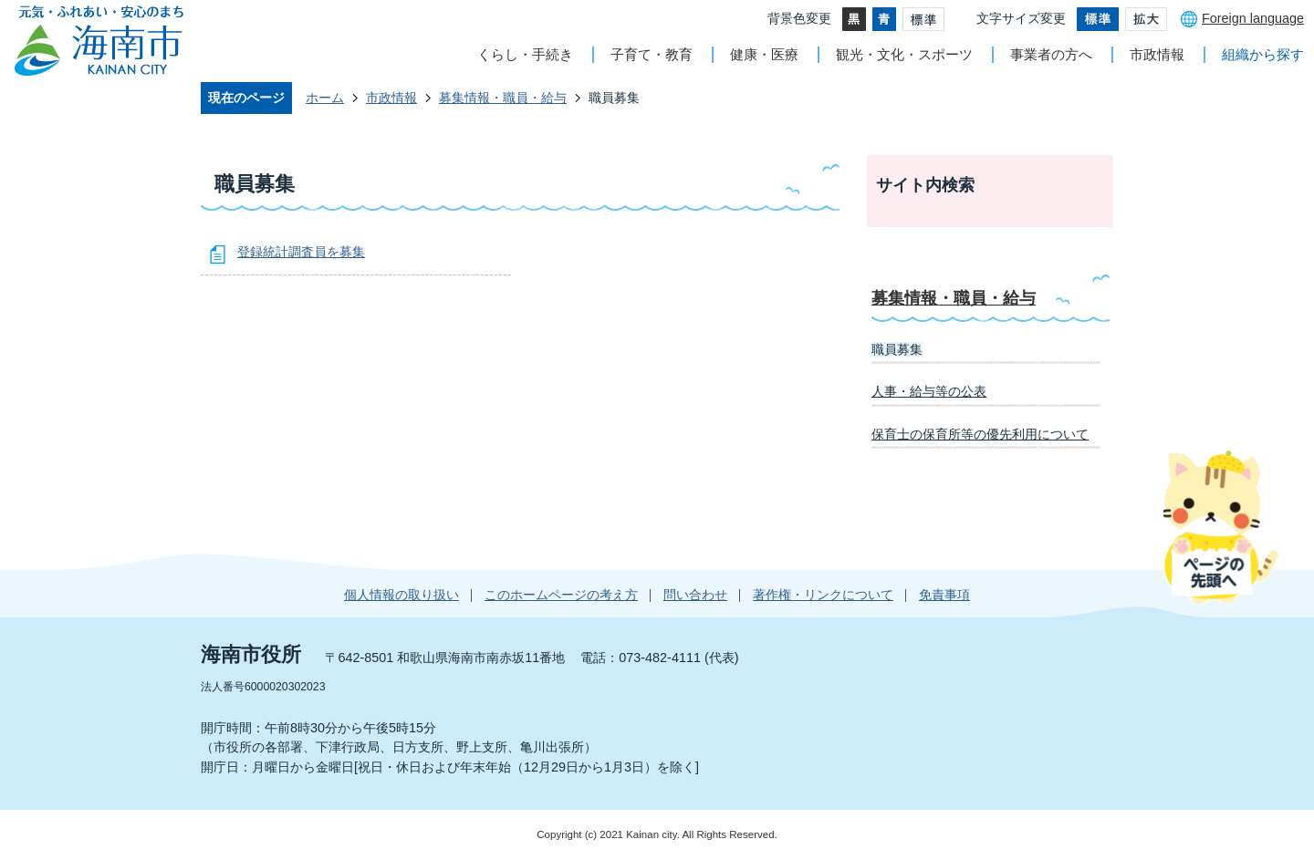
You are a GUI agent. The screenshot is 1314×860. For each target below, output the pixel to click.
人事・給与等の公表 (928, 391)
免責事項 (944, 594)
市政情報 (1157, 54)
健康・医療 (764, 54)
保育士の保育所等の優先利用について (980, 434)
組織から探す (1263, 54)
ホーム (325, 97)
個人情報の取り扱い (401, 594)
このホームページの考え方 (561, 594)
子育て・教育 (651, 54)
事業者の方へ (1051, 54)
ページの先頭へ (1220, 526)
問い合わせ (695, 594)
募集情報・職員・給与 (503, 97)
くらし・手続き (525, 54)
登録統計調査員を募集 (301, 251)
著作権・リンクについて (823, 594)
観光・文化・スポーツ (904, 54)
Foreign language (1253, 18)
